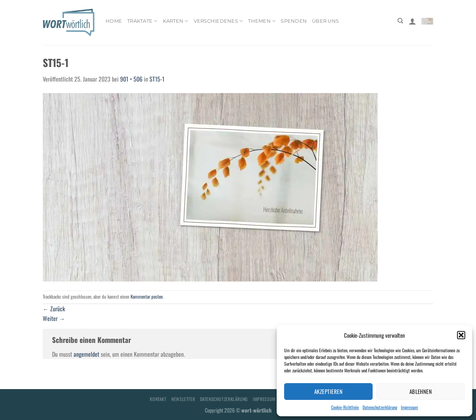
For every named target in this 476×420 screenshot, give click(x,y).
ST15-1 (156, 78)
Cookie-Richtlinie (345, 407)
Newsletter (183, 398)
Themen (262, 21)
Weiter (54, 318)
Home (114, 21)
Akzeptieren (328, 391)
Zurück (54, 308)
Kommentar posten (147, 296)
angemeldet (86, 354)
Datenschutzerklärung (380, 407)
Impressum (409, 407)
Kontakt (158, 398)
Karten (176, 21)
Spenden (294, 21)
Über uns (325, 21)
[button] (461, 335)
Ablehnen (420, 391)
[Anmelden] (412, 21)
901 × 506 (131, 78)
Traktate (142, 21)
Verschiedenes (218, 21)
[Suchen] (400, 21)
